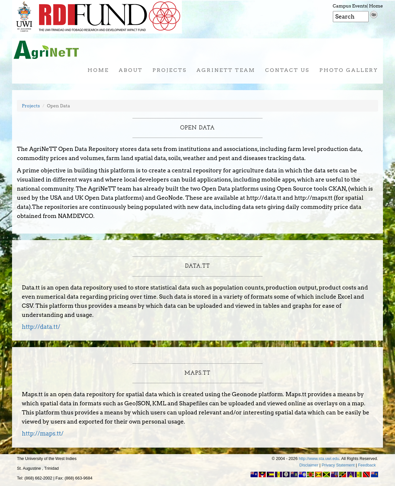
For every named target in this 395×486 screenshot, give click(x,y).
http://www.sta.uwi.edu (319, 458)
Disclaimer (308, 465)
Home (376, 5)
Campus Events (350, 5)
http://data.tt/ (41, 326)
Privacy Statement (338, 465)
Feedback (367, 465)
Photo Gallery (349, 70)
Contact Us (287, 70)
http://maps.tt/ (42, 433)
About (131, 70)
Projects (169, 70)
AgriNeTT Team (226, 70)
